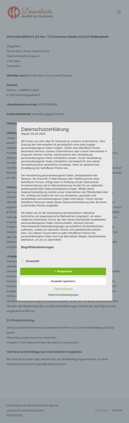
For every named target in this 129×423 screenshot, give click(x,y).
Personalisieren (63, 288)
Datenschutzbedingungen (63, 294)
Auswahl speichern (63, 281)
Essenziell (30, 260)
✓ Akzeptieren (63, 271)
